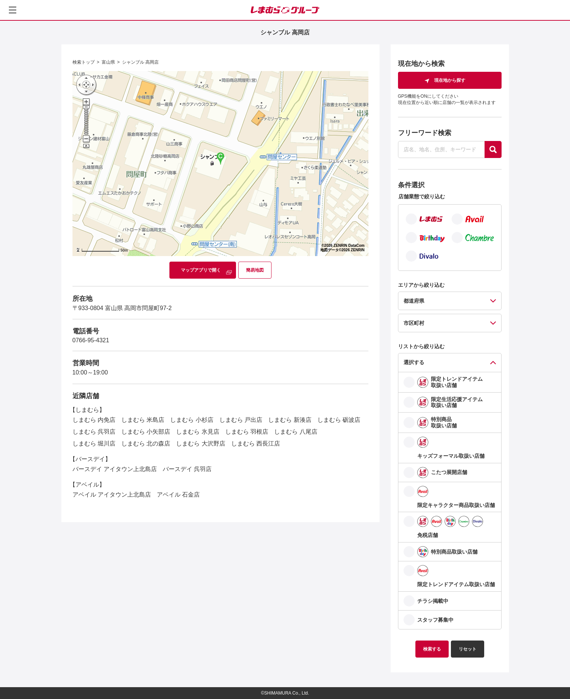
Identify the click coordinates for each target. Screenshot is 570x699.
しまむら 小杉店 (191, 420)
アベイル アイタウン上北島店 (111, 494)
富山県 (108, 62)
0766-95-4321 (90, 340)
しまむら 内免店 (93, 420)
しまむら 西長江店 (255, 443)
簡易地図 (255, 270)
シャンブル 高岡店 (140, 62)
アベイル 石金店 (178, 494)
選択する (414, 362)
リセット (467, 649)
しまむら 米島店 (142, 420)
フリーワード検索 (424, 133)
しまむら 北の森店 (145, 443)
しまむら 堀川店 (93, 443)
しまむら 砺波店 (338, 420)
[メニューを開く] (12, 10)
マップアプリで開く (201, 270)
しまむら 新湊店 (289, 420)
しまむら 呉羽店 (93, 432)
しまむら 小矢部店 (145, 432)
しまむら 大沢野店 (200, 443)
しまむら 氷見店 (197, 432)
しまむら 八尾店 (295, 432)
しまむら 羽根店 (246, 432)
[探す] (493, 149)
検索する (432, 649)
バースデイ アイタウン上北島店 (114, 469)
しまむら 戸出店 (240, 420)
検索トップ (83, 62)
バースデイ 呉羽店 (187, 469)
